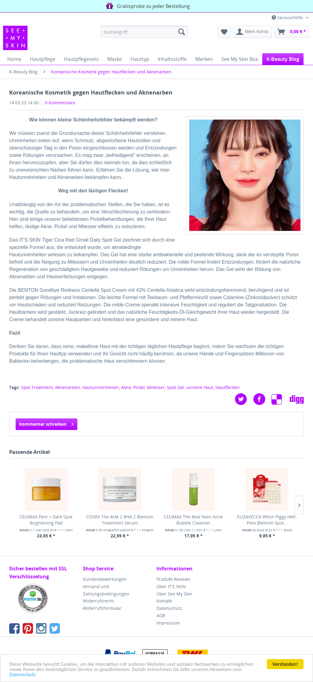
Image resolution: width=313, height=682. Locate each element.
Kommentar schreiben (46, 423)
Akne (126, 387)
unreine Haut (199, 387)
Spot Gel (175, 387)
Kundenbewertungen (105, 579)
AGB (160, 615)
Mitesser (156, 387)
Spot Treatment (37, 387)
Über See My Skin (174, 594)
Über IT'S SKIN (171, 586)
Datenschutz (22, 675)
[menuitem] (144, 32)
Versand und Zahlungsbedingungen (106, 590)
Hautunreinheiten (100, 387)
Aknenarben (67, 387)
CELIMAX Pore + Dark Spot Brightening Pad (46, 520)
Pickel (139, 387)
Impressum (168, 623)
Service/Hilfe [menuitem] (288, 17)
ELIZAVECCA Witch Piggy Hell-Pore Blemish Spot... (267, 520)
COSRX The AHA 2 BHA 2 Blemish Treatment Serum (119, 520)
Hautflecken (227, 387)
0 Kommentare (60, 103)
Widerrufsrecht (98, 601)
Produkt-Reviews (173, 579)
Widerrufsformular (102, 608)
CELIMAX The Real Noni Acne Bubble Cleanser (193, 520)
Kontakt (164, 601)
